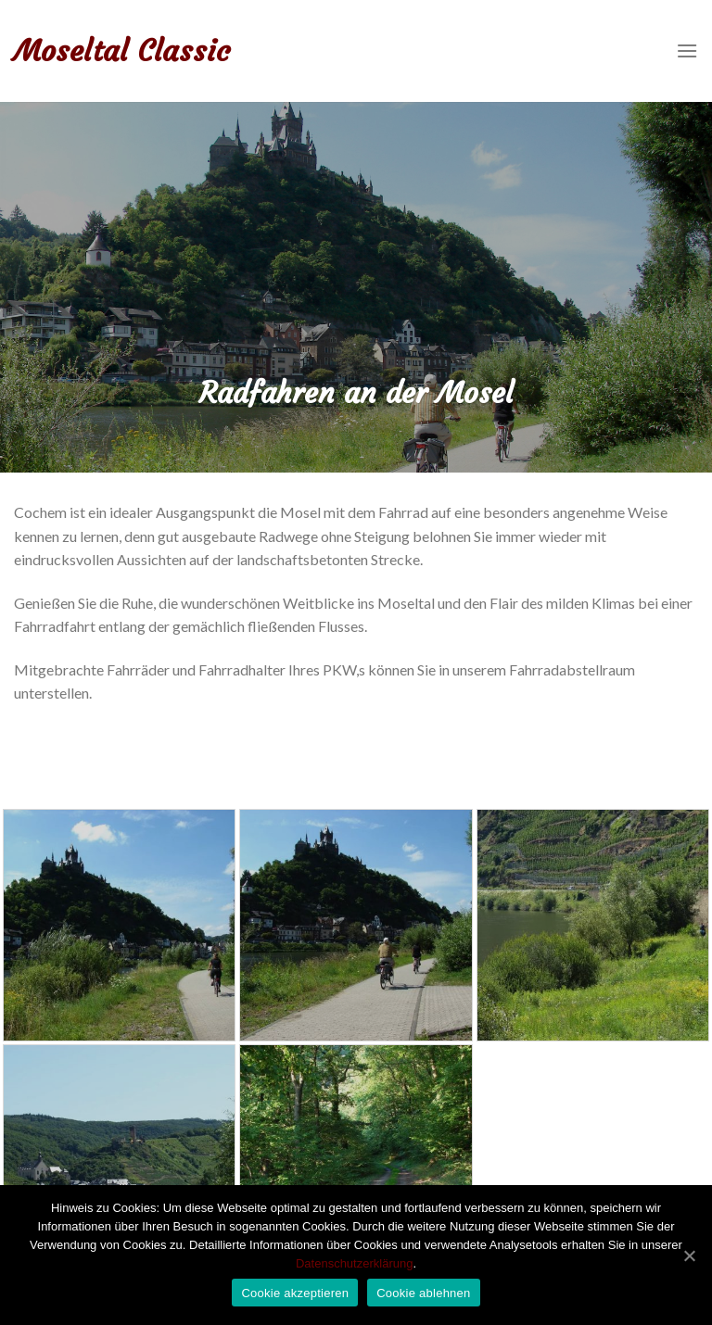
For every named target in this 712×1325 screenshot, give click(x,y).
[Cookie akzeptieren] (689, 1255)
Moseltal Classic (122, 51)
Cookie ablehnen (423, 1293)
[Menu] (687, 50)
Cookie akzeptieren (295, 1293)
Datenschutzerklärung (354, 1263)
